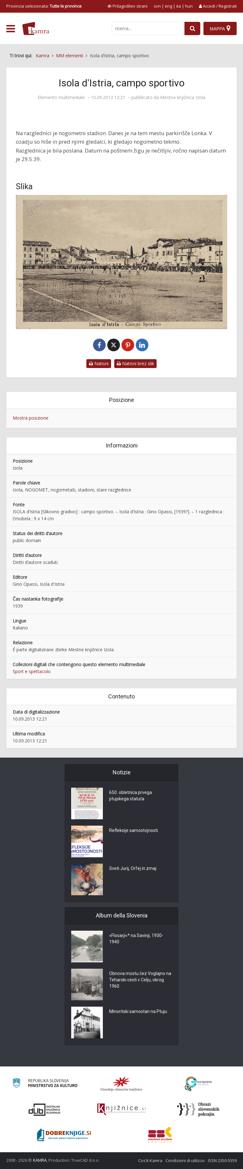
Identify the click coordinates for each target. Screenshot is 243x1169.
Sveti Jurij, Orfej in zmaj (132, 868)
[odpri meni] (10, 29)
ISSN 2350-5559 (222, 1160)
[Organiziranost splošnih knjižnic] (121, 1084)
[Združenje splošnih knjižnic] (160, 1135)
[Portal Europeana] (198, 1084)
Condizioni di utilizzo (185, 1160)
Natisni (99, 363)
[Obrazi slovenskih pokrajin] (198, 1109)
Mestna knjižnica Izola (182, 97)
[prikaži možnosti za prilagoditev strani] (127, 6)
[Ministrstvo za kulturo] (44, 1084)
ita (178, 6)
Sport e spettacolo (32, 671)
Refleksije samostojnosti (133, 830)
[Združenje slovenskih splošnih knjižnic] (121, 1109)
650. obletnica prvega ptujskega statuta (130, 795)
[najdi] (192, 28)
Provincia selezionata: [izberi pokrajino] (44, 6)
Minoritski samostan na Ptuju (138, 1011)
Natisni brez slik (135, 363)
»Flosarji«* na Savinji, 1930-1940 (136, 938)
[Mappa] (220, 28)
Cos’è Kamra (150, 1160)
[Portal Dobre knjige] (64, 1134)
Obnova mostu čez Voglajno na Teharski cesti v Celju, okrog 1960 (140, 980)
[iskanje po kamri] (148, 28)
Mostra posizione (30, 418)
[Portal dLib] (44, 1109)
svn (157, 6)
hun (189, 6)
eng (168, 6)
